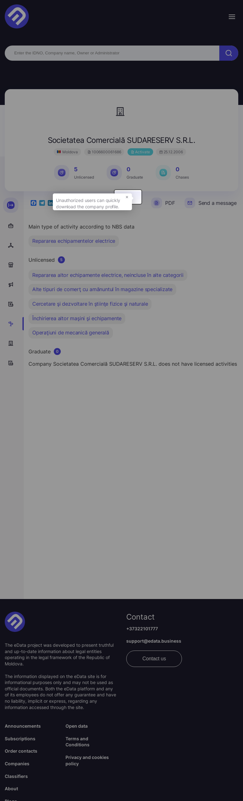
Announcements (23, 726)
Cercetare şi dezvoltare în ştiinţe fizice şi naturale (90, 304)
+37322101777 (142, 628)
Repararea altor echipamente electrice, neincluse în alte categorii (108, 275)
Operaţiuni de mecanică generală (70, 332)
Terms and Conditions (77, 742)
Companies (17, 763)
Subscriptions (20, 738)
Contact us (154, 658)
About (11, 788)
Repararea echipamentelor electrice (73, 241)
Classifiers (16, 776)
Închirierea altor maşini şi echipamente (77, 318)
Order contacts (21, 751)
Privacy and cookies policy (87, 760)
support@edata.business (153, 641)
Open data (76, 726)
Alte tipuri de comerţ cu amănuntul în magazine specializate (102, 289)
